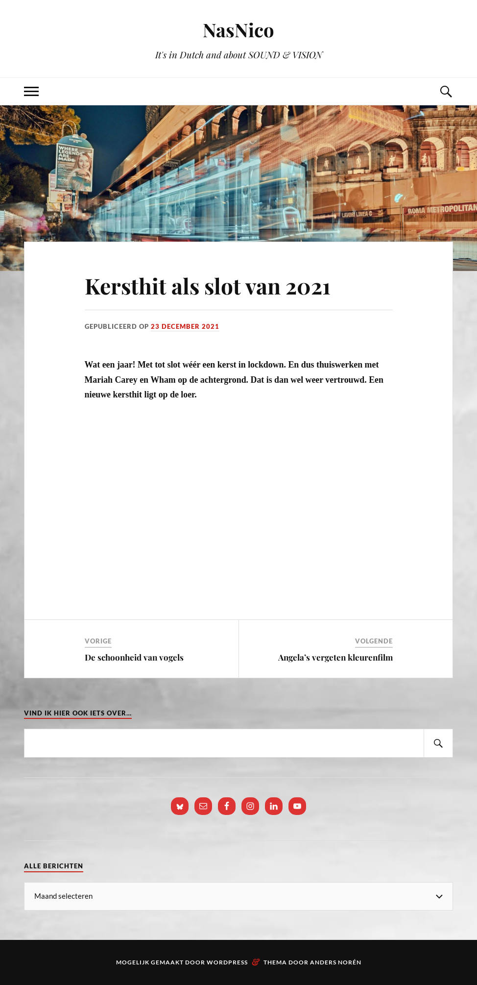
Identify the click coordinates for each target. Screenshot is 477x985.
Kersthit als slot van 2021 (208, 285)
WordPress (227, 962)
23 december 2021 (185, 326)
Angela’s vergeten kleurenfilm (335, 657)
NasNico (238, 29)
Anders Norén (335, 962)
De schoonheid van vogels (134, 657)
